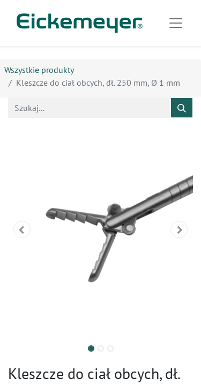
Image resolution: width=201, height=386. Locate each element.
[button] (22, 229)
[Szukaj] (181, 108)
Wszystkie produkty (39, 69)
